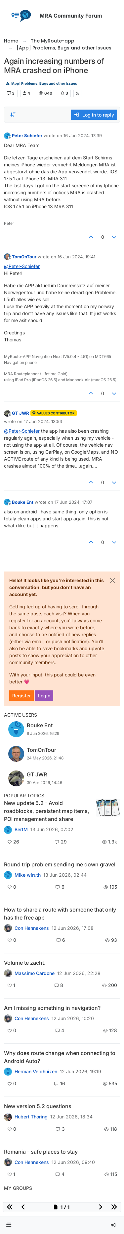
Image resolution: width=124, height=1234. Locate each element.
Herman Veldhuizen (36, 1071)
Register (21, 695)
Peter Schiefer (27, 135)
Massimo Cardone (35, 973)
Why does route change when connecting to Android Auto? (59, 1057)
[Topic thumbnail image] (108, 811)
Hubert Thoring (31, 1116)
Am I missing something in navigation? (52, 1008)
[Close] (112, 580)
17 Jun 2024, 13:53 (43, 421)
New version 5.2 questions (37, 1106)
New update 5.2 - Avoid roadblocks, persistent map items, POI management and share (46, 811)
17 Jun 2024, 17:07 (73, 502)
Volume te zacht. (25, 962)
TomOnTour (24, 256)
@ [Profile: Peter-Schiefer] (22, 266)
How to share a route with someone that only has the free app (60, 913)
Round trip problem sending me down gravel (59, 864)
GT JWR (20, 413)
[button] (9, 1225)
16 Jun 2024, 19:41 (76, 256)
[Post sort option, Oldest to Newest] (13, 115)
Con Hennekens (32, 928)
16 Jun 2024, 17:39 (82, 135)
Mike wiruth (28, 875)
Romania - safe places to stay (41, 1151)
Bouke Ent (22, 502)
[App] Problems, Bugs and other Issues (41, 83)
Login (44, 695)
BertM (21, 829)
